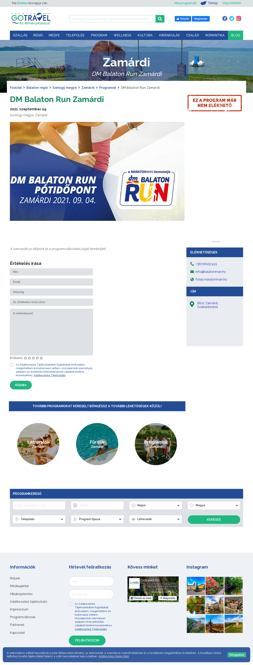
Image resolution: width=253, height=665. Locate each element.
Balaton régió (37, 88)
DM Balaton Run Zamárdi (57, 99)
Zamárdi (87, 88)
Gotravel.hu (150, 580)
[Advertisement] (216, 181)
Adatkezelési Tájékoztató (50, 375)
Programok (107, 88)
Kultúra (145, 35)
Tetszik (141, 598)
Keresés (214, 519)
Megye (54, 35)
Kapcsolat (17, 633)
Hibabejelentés (21, 594)
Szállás (20, 35)
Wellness (122, 35)
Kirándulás (169, 35)
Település (75, 35)
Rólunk (15, 578)
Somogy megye (65, 88)
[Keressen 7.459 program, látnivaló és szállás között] (112, 19)
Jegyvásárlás (231, 3)
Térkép (209, 3)
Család (192, 35)
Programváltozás (22, 617)
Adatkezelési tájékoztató (28, 602)
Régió (38, 35)
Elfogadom (236, 654)
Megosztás (167, 598)
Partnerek (17, 625)
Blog (235, 35)
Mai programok (185, 3)
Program (99, 35)
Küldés (20, 385)
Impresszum (19, 609)
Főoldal (16, 88)
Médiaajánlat (19, 586)
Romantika (215, 35)
